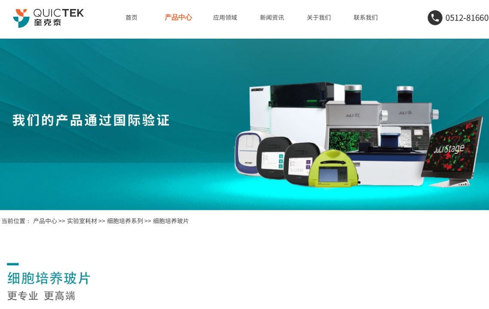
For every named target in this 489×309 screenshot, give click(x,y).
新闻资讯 (272, 17)
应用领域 (225, 17)
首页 (131, 17)
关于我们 (319, 17)
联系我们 (366, 17)
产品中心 (178, 17)
